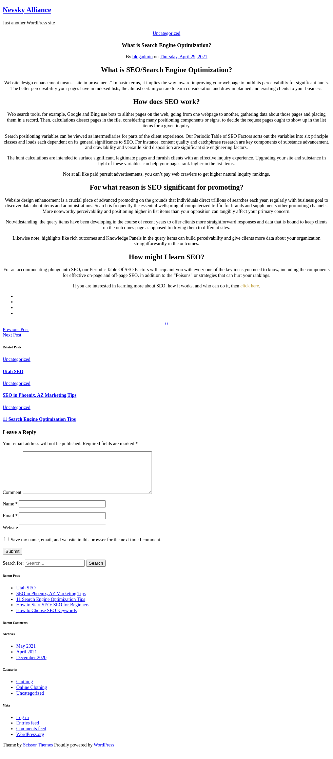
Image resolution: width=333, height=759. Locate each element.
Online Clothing (31, 695)
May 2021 (26, 654)
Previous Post (16, 329)
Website (10, 535)
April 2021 (26, 660)
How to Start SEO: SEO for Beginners (52, 612)
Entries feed (27, 731)
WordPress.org (30, 742)
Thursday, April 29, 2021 (183, 56)
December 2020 (31, 665)
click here (249, 285)
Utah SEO (13, 371)
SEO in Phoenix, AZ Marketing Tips (39, 395)
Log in (22, 725)
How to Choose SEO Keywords (46, 618)
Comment (12, 500)
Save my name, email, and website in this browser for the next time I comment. (86, 547)
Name (10, 512)
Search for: (14, 571)
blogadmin (142, 56)
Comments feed (31, 736)
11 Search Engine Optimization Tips (39, 419)
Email (10, 523)
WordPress (104, 753)
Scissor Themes (38, 753)
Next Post (12, 335)
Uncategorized (166, 33)
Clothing (24, 689)
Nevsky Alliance (27, 10)
